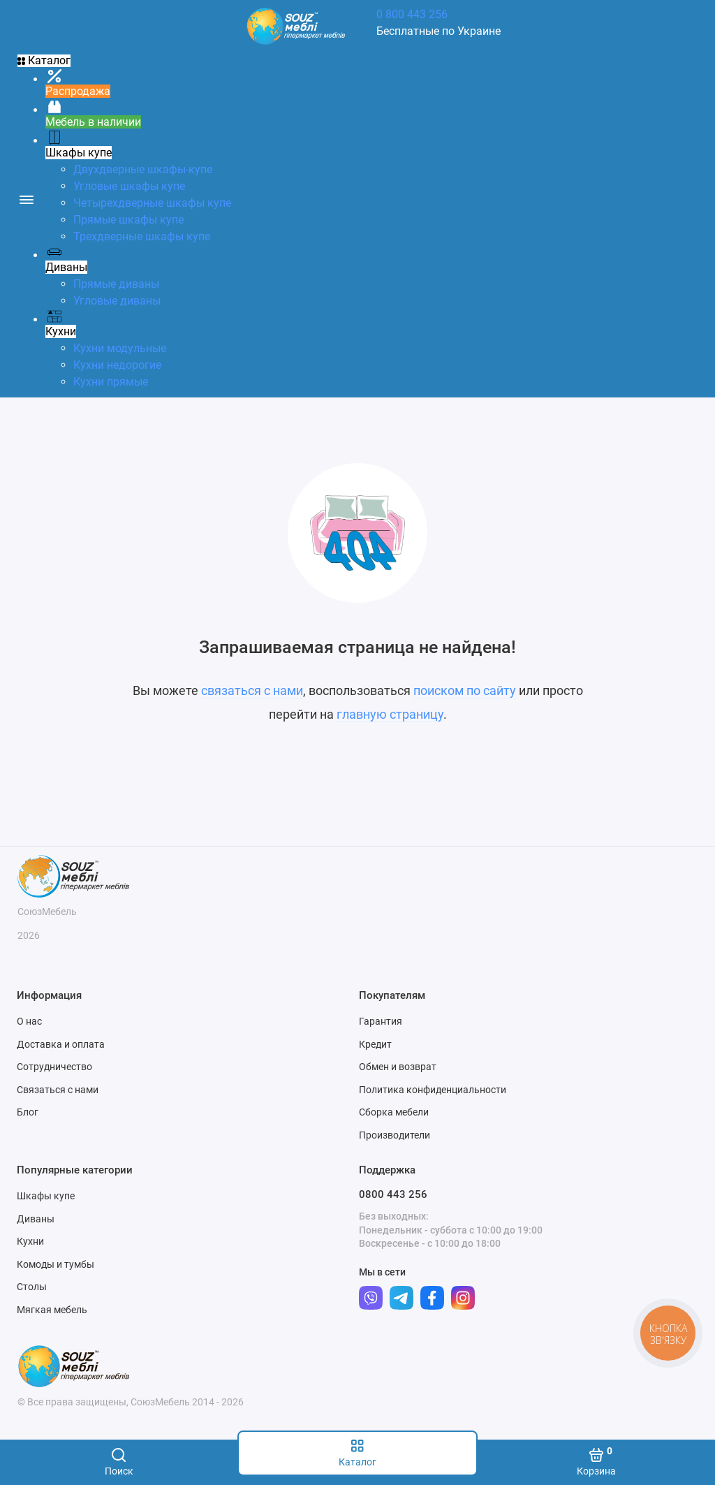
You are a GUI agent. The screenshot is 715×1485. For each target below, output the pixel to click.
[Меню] (26, 198)
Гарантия (380, 1021)
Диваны (35, 1218)
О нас (29, 1021)
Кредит (375, 1044)
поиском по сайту (464, 690)
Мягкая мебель (52, 1309)
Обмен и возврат (397, 1066)
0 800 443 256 (412, 14)
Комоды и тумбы (55, 1264)
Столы (32, 1286)
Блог (27, 1112)
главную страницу (390, 714)
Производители (394, 1135)
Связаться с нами (57, 1089)
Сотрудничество (54, 1066)
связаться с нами (252, 690)
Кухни (30, 1241)
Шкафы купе (46, 1195)
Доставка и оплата (61, 1044)
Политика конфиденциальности (432, 1089)
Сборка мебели (394, 1112)
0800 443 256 (393, 1194)
